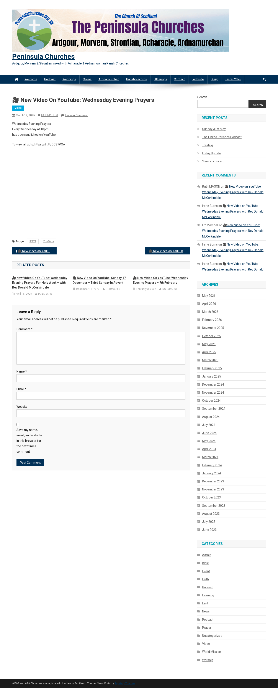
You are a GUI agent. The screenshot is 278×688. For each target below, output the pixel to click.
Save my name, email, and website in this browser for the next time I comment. (29, 441)
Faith (205, 579)
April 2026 (209, 303)
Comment (24, 329)
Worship (207, 660)
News (206, 611)
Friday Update (211, 153)
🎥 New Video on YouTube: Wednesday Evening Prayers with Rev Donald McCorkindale (169, 251)
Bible (205, 563)
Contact (179, 79)
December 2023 (213, 481)
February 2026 (212, 320)
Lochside (198, 79)
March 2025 (210, 360)
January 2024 (211, 473)
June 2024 (209, 433)
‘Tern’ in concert (213, 161)
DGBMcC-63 (49, 115)
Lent (205, 603)
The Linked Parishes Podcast (222, 137)
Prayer (206, 627)
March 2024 (210, 457)
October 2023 (211, 497)
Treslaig (207, 145)
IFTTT (32, 241)
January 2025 (211, 376)
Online (87, 79)
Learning (208, 595)
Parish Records (136, 79)
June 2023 (209, 529)
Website (22, 406)
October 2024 (211, 400)
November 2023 (213, 489)
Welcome (31, 79)
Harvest (207, 587)
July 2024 (208, 425)
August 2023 (211, 513)
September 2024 (213, 408)
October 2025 (211, 336)
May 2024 (209, 441)
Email (21, 389)
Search (202, 97)
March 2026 (210, 311)
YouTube (48, 241)
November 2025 (213, 328)
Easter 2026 (233, 79)
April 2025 (209, 352)
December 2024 (213, 384)
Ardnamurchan (108, 79)
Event (206, 571)
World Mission (211, 651)
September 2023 (213, 505)
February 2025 (212, 368)
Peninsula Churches (43, 56)
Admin (206, 555)
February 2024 (212, 465)
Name (21, 371)
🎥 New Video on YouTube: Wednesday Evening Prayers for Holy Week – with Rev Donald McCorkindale (39, 282)
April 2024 (209, 449)
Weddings (69, 79)
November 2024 (213, 392)
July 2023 (208, 521)
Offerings (160, 79)
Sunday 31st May (214, 129)
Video (18, 107)
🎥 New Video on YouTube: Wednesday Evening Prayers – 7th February (160, 280)
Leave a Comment (76, 115)
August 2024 (211, 417)
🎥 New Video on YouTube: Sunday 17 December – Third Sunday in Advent (99, 280)
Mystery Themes (125, 683)
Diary (214, 79)
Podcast (50, 79)
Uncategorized (212, 635)
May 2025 (209, 344)
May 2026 (209, 295)
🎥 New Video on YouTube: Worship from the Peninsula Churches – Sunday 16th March (37, 251)
